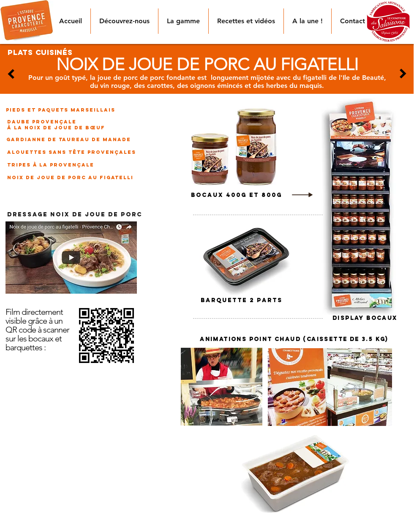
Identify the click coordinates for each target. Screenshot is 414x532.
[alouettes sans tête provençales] (71, 152)
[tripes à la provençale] (52, 164)
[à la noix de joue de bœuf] (56, 127)
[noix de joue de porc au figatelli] (70, 177)
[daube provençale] (41, 121)
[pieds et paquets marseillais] (60, 110)
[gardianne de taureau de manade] (68, 139)
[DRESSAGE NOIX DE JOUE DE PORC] (74, 215)
